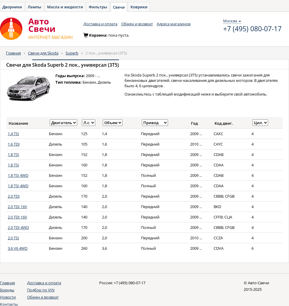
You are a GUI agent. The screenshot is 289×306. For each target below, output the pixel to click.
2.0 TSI (13, 238)
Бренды (7, 290)
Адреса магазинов (173, 23)
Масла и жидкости (65, 7)
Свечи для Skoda (43, 53)
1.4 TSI (13, 133)
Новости (8, 297)
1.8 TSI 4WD (18, 175)
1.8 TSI (13, 154)
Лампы (34, 7)
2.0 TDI (14, 196)
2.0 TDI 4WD (18, 227)
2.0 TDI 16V (17, 206)
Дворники (12, 7)
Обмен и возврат (137, 23)
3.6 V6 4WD (17, 248)
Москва (232, 21)
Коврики (138, 7)
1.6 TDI (14, 144)
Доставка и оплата (100, 23)
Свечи (119, 7)
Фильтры (98, 7)
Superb (72, 53)
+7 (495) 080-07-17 (252, 29)
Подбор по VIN (41, 290)
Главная (13, 53)
